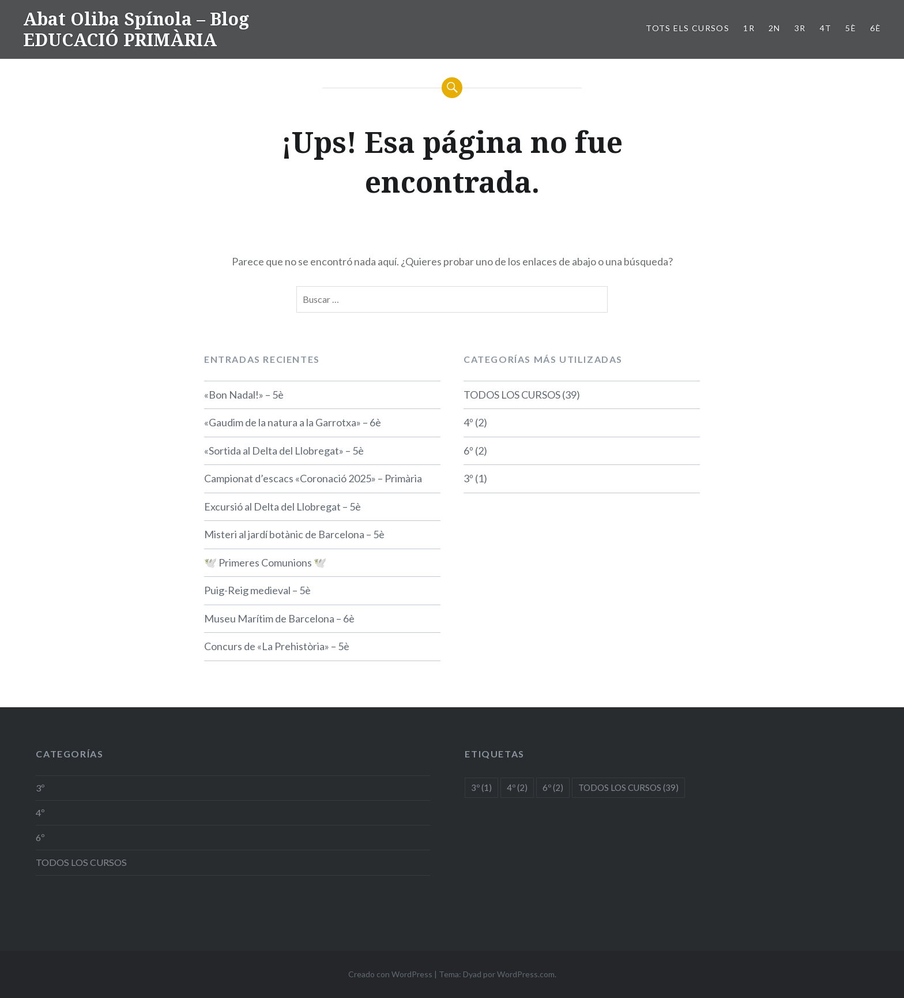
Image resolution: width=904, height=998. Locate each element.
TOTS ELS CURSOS (687, 28)
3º (468, 478)
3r (800, 28)
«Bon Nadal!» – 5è (244, 394)
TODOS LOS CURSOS (512, 394)
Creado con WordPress (390, 974)
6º (468, 450)
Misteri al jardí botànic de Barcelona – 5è (294, 534)
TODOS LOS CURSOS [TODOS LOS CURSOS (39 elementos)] (628, 787)
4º (468, 422)
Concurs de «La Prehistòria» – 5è (276, 646)
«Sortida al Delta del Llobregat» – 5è (284, 450)
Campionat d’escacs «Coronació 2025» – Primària (313, 478)
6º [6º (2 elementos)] (553, 787)
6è (875, 28)
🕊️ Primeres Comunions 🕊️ (265, 562)
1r (749, 28)
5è (850, 28)
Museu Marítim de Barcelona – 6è (279, 618)
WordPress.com (526, 974)
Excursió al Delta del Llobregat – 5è (282, 506)
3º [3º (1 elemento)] (481, 787)
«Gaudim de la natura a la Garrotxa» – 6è (292, 422)
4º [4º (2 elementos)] (517, 787)
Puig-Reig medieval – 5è (257, 590)
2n (775, 28)
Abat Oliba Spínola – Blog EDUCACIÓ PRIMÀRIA (136, 29)
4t (826, 28)
